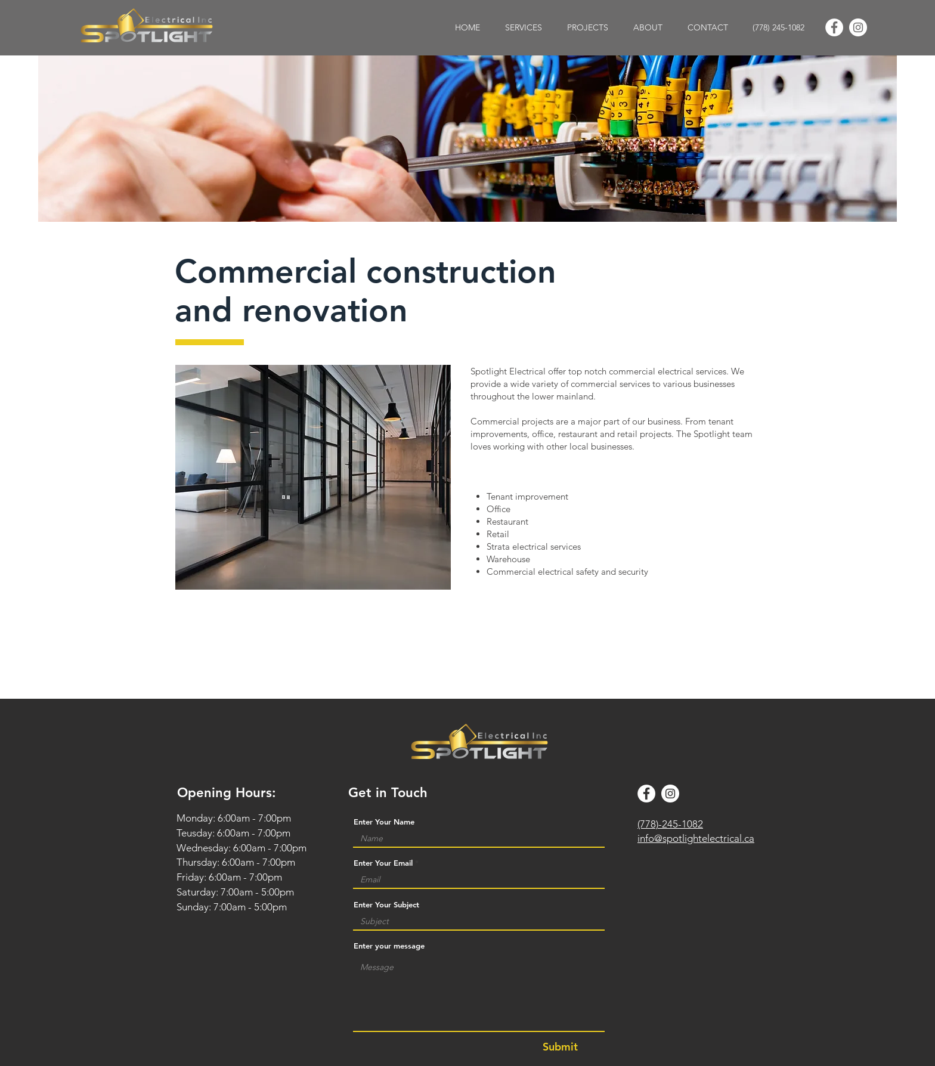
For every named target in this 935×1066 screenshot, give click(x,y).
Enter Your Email (383, 863)
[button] (524, 27)
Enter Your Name (384, 822)
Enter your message (389, 946)
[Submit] (560, 1047)
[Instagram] (858, 27)
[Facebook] (834, 27)
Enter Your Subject (386, 905)
